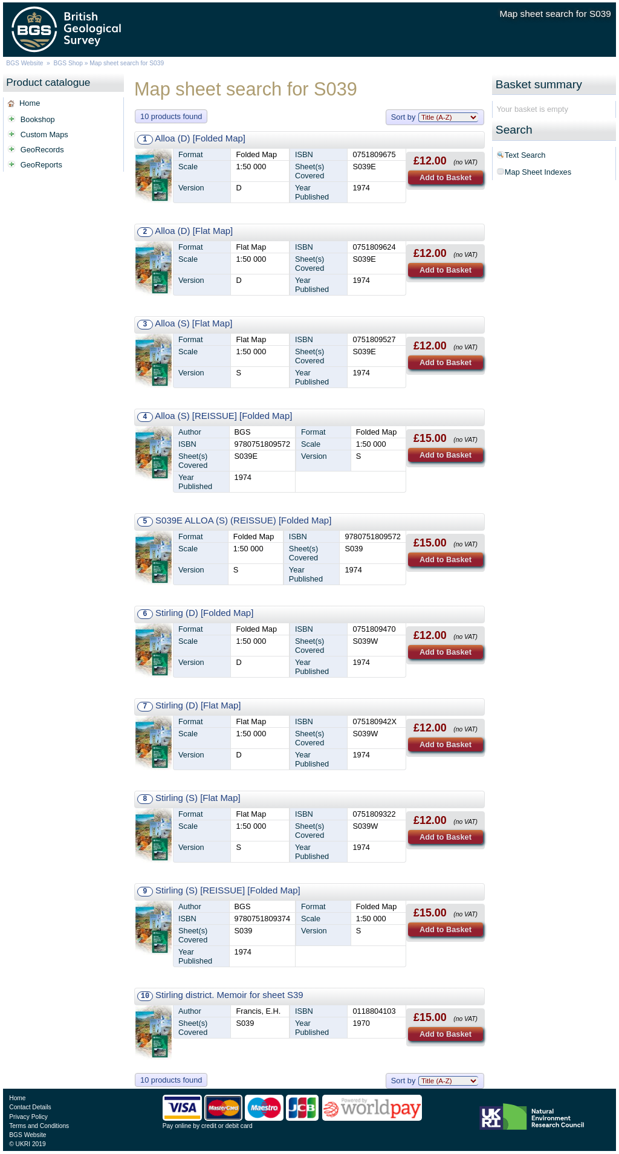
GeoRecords (42, 149)
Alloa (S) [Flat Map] (193, 323)
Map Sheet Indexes (538, 172)
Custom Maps (44, 134)
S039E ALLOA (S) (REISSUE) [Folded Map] (243, 520)
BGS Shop (68, 63)
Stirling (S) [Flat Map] (198, 798)
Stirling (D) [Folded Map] (204, 613)
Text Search (525, 155)
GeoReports (41, 164)
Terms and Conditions (39, 1126)
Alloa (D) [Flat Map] (194, 230)
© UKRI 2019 (27, 1144)
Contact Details (30, 1107)
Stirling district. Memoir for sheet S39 (229, 995)
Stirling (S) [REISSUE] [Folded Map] (227, 890)
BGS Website (24, 63)
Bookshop (38, 119)
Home (29, 103)
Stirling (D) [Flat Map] (198, 705)
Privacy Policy (28, 1116)
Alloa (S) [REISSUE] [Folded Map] (223, 415)
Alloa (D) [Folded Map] (200, 138)
